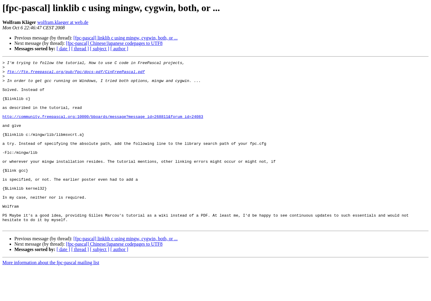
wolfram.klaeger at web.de (62, 22)
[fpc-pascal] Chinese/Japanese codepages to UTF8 (114, 43)
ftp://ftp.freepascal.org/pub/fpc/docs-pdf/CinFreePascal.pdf (76, 74)
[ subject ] (99, 48)
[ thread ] (80, 48)
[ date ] (63, 48)
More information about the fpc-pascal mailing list (50, 295)
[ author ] (119, 48)
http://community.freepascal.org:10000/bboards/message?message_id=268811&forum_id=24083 (102, 128)
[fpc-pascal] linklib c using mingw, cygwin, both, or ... (125, 37)
